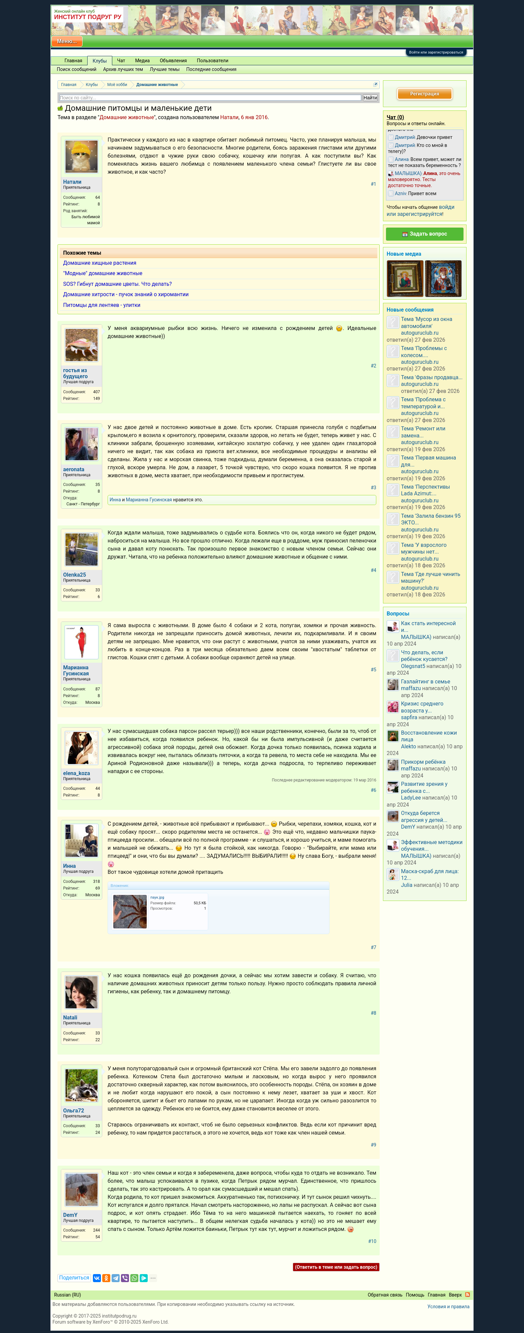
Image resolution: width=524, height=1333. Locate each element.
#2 (374, 365)
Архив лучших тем (123, 69)
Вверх (455, 1295)
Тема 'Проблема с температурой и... (423, 402)
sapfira (409, 717)
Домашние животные (127, 117)
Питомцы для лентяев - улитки (101, 305)
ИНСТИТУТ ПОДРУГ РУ (87, 17)
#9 (374, 1145)
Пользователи (212, 60)
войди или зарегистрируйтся (420, 210)
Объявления (173, 60)
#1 (374, 184)
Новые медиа (404, 254)
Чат (121, 60)
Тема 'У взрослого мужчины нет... (423, 548)
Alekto (408, 746)
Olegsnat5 (413, 666)
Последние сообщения (211, 69)
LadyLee (411, 798)
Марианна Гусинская (149, 499)
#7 (374, 947)
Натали (229, 117)
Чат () (395, 117)
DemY (408, 827)
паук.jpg (157, 897)
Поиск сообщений (77, 69)
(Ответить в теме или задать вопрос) (336, 1267)
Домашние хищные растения (99, 263)
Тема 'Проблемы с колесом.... (424, 351)
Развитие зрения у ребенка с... (424, 787)
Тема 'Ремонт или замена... (423, 431)
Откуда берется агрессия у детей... (424, 816)
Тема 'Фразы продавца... (432, 377)
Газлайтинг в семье (425, 681)
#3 (374, 487)
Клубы (100, 61)
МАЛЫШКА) (416, 637)
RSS (467, 1294)
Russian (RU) (67, 1295)
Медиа (142, 60)
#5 (374, 669)
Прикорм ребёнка (423, 762)
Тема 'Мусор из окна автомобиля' (426, 322)
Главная (73, 60)
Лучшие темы (164, 69)
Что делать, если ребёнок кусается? (424, 655)
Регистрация (424, 93)
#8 (374, 1013)
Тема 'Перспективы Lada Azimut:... (425, 490)
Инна (115, 499)
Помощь (415, 1295)
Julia (406, 885)
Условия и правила (448, 1306)
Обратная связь (385, 1295)
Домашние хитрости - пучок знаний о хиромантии (126, 294)
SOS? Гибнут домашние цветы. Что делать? (117, 284)
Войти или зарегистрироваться (436, 52)
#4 (374, 570)
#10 (372, 1241)
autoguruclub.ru (419, 333)
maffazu (411, 688)
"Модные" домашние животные (102, 273)
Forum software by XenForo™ (110, 1322)
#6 (374, 790)
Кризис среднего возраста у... (422, 707)
